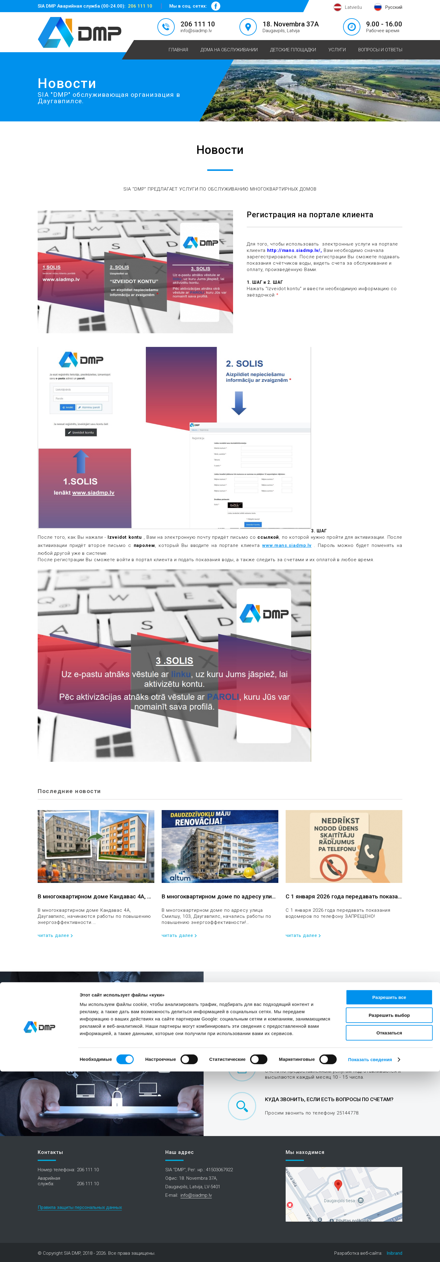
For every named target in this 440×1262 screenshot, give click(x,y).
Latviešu (353, 7)
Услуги (337, 50)
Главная (178, 50)
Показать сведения (370, 1250)
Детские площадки (293, 50)
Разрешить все (389, 1187)
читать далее (53, 935)
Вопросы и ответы (380, 50)
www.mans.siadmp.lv (286, 545)
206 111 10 (140, 6)
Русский (393, 7)
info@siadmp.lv (196, 30)
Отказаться (389, 1223)
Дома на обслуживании (229, 50)
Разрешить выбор (389, 1205)
